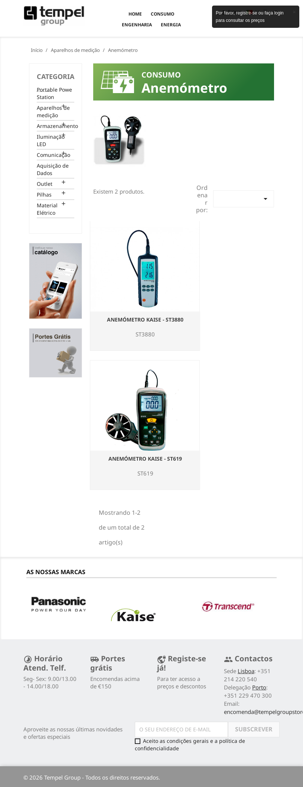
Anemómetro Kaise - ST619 (145, 458)
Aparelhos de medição (53, 111)
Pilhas (44, 194)
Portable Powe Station (54, 93)
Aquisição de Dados (53, 169)
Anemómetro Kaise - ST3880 (145, 319)
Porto (259, 687)
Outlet (44, 183)
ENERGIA (171, 25)
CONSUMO (162, 14)
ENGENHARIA (137, 25)
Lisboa (246, 671)
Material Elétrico (47, 209)
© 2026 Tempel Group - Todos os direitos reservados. (91, 777)
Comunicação (53, 154)
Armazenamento (55, 125)
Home (135, 14)
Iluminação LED (51, 140)
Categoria (55, 76)
